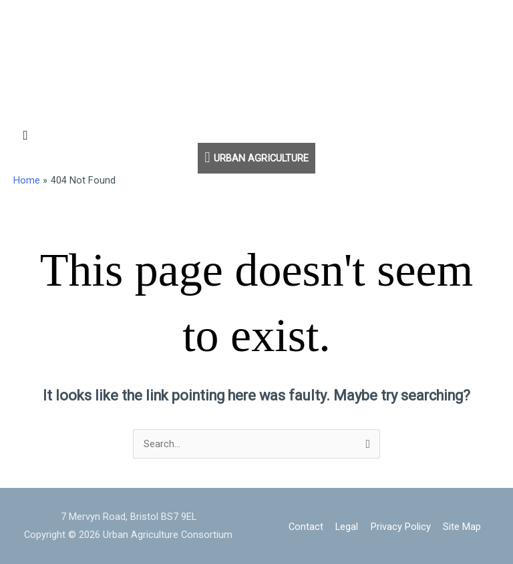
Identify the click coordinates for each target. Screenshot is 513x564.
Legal (346, 527)
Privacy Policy (401, 527)
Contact (306, 527)
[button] (256, 135)
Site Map (462, 527)
